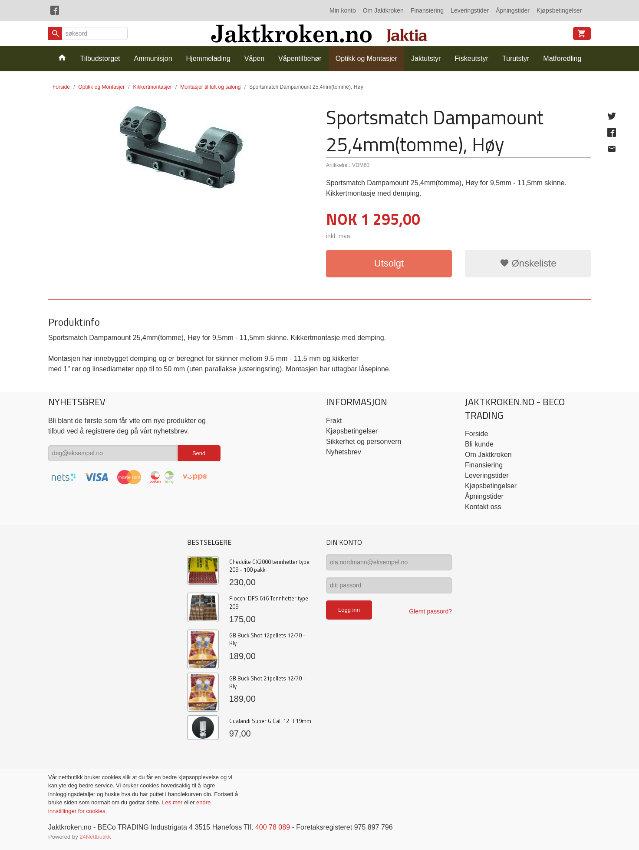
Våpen (254, 58)
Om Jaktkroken (383, 10)
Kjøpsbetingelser (559, 10)
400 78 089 (272, 827)
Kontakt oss (483, 506)
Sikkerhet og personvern (363, 441)
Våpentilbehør (300, 58)
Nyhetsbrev (343, 452)
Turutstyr (516, 58)
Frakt (334, 420)
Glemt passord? (430, 611)
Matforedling (562, 58)
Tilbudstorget (100, 58)
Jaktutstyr (426, 58)
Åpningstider (513, 10)
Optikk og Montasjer (366, 58)
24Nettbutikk (95, 836)
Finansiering (427, 10)
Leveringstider (470, 10)
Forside (61, 87)
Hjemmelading (208, 58)
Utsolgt (389, 263)
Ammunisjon (153, 58)
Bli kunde (479, 444)
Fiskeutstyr (471, 58)
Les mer (173, 802)
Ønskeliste (528, 263)
